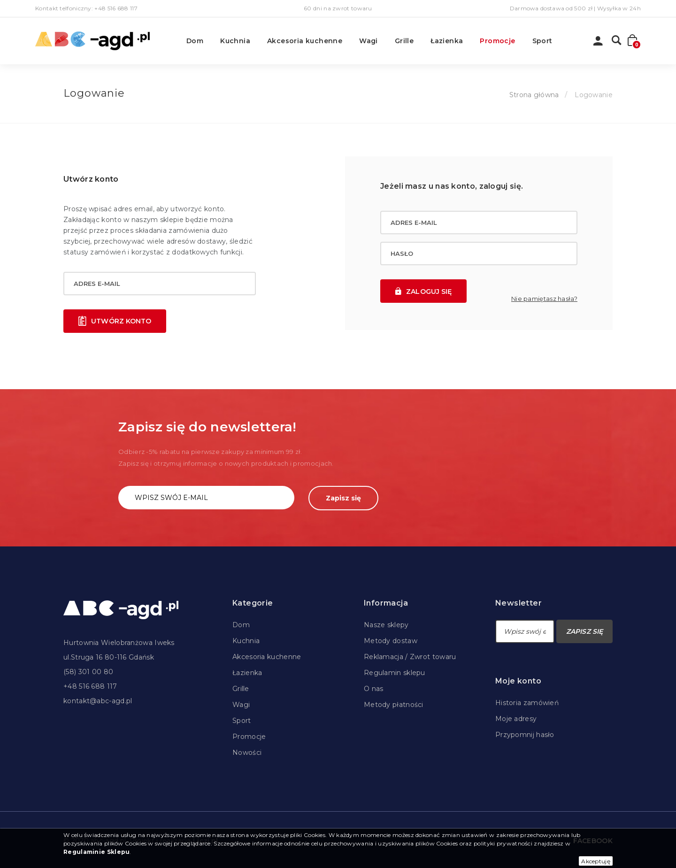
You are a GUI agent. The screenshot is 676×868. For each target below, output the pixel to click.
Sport (542, 41)
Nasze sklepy (386, 625)
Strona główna (534, 95)
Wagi (368, 41)
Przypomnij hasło (524, 734)
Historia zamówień (527, 703)
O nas (374, 688)
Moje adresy (516, 718)
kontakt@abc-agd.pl (97, 701)
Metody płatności (393, 704)
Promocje (497, 41)
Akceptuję (595, 861)
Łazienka (446, 41)
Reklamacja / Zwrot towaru (410, 657)
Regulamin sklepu (394, 672)
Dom (194, 41)
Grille (404, 41)
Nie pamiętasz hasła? (544, 298)
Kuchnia (235, 41)
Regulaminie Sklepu (96, 851)
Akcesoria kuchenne (304, 41)
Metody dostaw (390, 641)
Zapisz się (343, 498)
